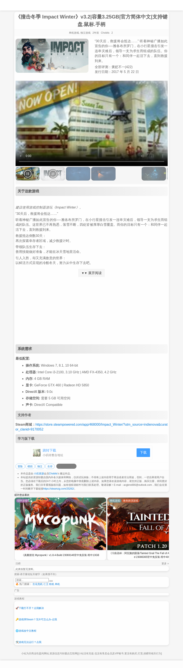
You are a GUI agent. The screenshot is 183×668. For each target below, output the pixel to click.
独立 (39, 466)
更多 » (165, 563)
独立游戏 (85, 32)
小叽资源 (39, 473)
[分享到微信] (68, 466)
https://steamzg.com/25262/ (58, 488)
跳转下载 (49, 450)
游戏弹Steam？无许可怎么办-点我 (36, 619)
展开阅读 (91, 273)
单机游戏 (74, 32)
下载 (143, 452)
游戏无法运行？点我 (28, 642)
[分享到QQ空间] (63, 466)
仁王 (46, 584)
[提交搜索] (51, 581)
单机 (57, 584)
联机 (51, 584)
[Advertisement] (92, 310)
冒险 (20, 466)
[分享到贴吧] (73, 466)
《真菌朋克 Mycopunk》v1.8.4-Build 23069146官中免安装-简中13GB (60, 555)
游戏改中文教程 (26, 630)
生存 (50, 466)
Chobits (53, 473)
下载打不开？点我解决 (30, 608)
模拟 (30, 466)
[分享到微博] (58, 466)
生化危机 (38, 584)
